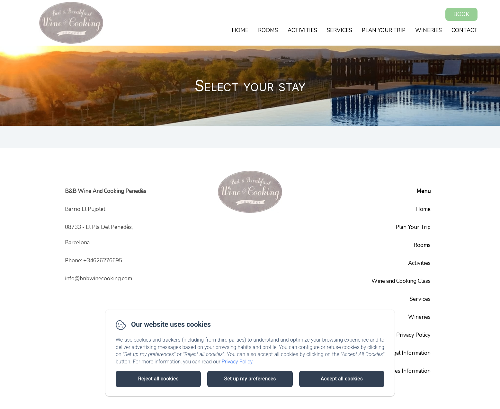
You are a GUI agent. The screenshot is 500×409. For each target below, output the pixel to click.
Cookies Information (406, 371)
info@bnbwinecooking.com (98, 278)
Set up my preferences (250, 379)
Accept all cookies (342, 379)
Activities (302, 30)
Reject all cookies (158, 379)
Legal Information (409, 353)
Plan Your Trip (384, 30)
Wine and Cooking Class (401, 281)
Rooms (268, 30)
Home (240, 30)
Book (461, 14)
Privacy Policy (413, 335)
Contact (464, 30)
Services (339, 30)
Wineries (428, 30)
